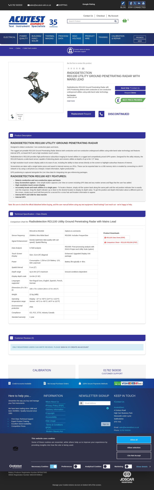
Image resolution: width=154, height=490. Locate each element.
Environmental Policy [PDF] (55, 439)
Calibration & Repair (118, 37)
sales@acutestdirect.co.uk (129, 427)
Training (103, 37)
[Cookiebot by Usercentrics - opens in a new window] (15, 485)
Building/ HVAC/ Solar (36, 38)
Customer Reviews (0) (22, 337)
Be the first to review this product (79, 63)
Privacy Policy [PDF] (55, 406)
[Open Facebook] (116, 435)
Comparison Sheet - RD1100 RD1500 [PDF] (120, 242)
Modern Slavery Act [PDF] (54, 432)
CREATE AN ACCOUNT (80, 347)
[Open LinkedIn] (124, 435)
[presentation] (94, 415)
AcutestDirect (119, 407)
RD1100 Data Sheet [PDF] (114, 237)
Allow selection (133, 466)
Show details (142, 485)
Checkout (100, 16)
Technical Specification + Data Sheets (28, 213)
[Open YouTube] (129, 435)
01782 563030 (112, 370)
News (48, 450)
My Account (113, 16)
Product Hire (90, 37)
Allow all (134, 458)
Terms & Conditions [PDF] (54, 426)
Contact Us (88, 16)
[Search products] (116, 21)
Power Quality (23, 37)
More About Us (52, 402)
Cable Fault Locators (30, 48)
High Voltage (76, 37)
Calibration (42, 370)
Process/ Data (63, 37)
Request (130, 93)
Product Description (21, 135)
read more (71, 101)
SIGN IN (64, 347)
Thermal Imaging (49, 37)
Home (11, 48)
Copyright (50, 413)
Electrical (10, 37)
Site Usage (51, 421)
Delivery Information (54, 409)
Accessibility (51, 417)
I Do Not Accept (134, 474)
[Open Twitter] (120, 435)
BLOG (117, 441)
